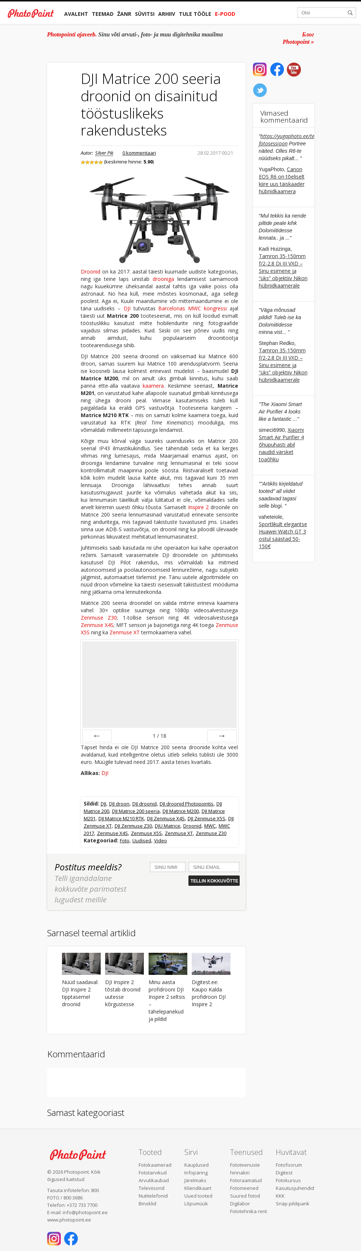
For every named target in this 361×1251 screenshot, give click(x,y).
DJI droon (119, 803)
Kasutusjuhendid (295, 1188)
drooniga (163, 278)
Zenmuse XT (125, 632)
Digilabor (240, 1203)
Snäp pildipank (292, 1203)
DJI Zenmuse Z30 (133, 825)
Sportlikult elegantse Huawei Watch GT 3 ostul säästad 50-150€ (283, 535)
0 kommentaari (139, 152)
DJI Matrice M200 (181, 811)
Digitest (284, 1172)
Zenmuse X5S (146, 833)
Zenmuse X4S (97, 624)
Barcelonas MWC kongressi (192, 308)
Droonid (90, 271)
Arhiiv (166, 13)
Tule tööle (195, 13)
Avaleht (76, 13)
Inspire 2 (198, 507)
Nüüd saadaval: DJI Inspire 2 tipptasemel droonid (80, 993)
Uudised (141, 840)
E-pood (225, 13)
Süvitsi (145, 13)
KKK (280, 1195)
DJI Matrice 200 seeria (136, 811)
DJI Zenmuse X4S (166, 818)
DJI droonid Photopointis (187, 803)
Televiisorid (151, 1188)
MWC (210, 825)
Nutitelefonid (153, 1195)
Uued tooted (198, 1195)
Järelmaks (195, 1180)
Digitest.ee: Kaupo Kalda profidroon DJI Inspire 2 (209, 993)
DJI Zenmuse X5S (206, 818)
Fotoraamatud (246, 1180)
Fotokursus (288, 1180)
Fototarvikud (153, 1172)
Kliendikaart (197, 1188)
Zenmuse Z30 (99, 617)
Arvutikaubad (154, 1180)
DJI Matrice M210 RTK (121, 818)
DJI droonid (144, 803)
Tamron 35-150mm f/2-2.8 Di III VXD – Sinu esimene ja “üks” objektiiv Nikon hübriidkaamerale (283, 271)
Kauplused (196, 1165)
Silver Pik (104, 152)
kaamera (153, 385)
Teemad (103, 13)
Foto (124, 840)
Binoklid (147, 1203)
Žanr (124, 13)
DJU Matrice (167, 825)
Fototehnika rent (248, 1211)
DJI (127, 308)
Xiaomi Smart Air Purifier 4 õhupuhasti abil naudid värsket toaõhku (281, 444)
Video (160, 840)
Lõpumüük (196, 1203)
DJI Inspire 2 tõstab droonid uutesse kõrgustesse (122, 993)
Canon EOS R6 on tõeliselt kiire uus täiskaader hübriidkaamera (282, 180)
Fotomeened (244, 1188)
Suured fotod (245, 1195)
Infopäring (196, 1172)
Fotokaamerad (155, 1165)
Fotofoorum (289, 1165)
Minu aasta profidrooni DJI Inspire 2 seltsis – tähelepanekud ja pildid (167, 1000)
